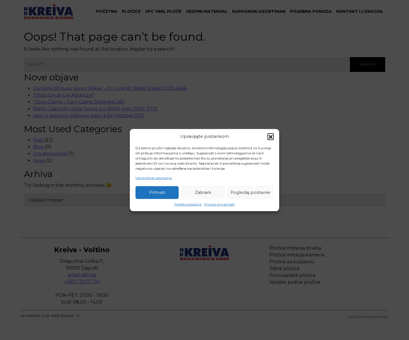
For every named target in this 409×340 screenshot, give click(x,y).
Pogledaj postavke (250, 192)
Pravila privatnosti (219, 204)
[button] (271, 136)
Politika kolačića (187, 204)
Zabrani (203, 192)
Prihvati (157, 192)
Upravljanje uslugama (153, 177)
